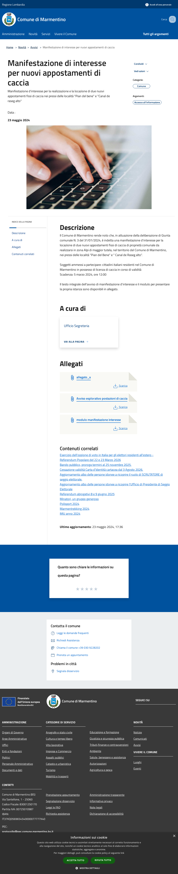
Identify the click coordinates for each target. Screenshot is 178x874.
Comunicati (140, 739)
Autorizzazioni (98, 764)
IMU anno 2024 (70, 513)
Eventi (137, 768)
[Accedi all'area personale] (158, 5)
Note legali (96, 807)
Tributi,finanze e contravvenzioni (109, 745)
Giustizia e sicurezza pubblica (107, 738)
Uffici (5, 745)
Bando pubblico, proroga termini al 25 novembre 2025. (95, 464)
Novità (22, 47)
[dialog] (89, 853)
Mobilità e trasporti (57, 776)
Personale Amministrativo (17, 764)
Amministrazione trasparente (107, 795)
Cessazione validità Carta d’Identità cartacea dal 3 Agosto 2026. (101, 469)
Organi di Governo (12, 732)
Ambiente (95, 751)
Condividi (141, 64)
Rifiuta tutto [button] (103, 860)
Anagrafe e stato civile (59, 732)
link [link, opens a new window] (122, 853)
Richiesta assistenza (58, 814)
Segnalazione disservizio (60, 801)
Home (9, 47)
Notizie (138, 732)
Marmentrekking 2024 (74, 508)
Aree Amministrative (14, 739)
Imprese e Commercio (58, 751)
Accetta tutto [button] (75, 860)
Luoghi (137, 762)
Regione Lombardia (13, 4)
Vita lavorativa (54, 745)
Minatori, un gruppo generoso (79, 499)
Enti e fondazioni (12, 751)
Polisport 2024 (69, 503)
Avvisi (34, 47)
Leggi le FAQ (53, 807)
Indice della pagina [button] (22, 221)
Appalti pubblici (55, 757)
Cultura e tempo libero (59, 739)
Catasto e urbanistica (58, 764)
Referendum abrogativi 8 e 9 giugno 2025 (87, 494)
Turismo (50, 770)
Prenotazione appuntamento (63, 795)
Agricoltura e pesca (101, 770)
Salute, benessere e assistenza (108, 757)
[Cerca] (172, 19)
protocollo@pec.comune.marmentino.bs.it (27, 831)
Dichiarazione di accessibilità (106, 814)
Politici (6, 757)
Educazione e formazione (104, 732)
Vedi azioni (142, 71)
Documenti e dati (12, 770)
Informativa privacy (101, 801)
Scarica (120, 386)
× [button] (174, 836)
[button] (89, 868)
